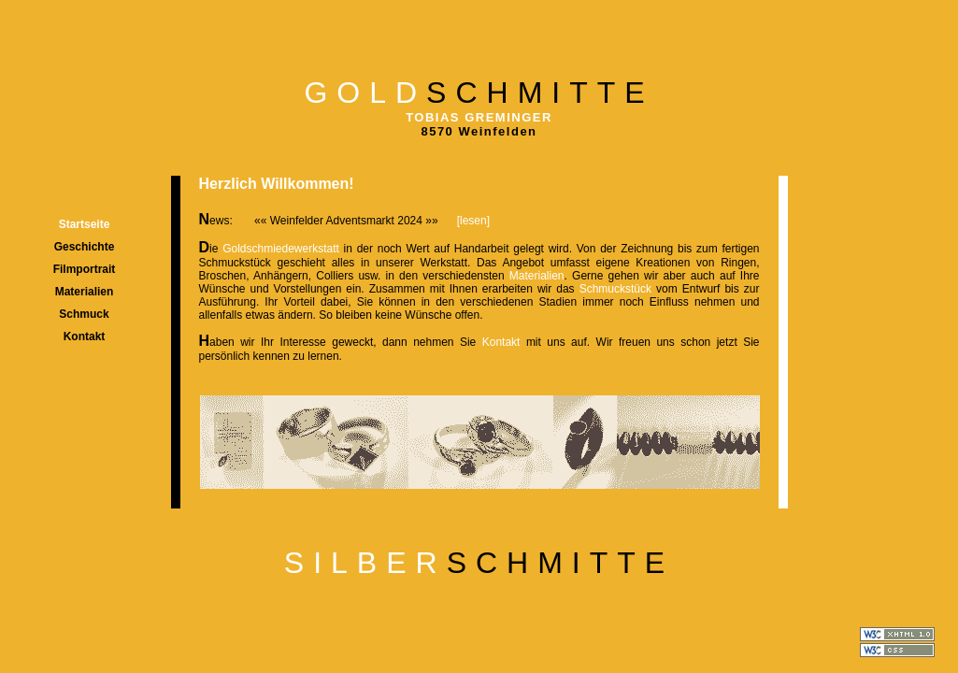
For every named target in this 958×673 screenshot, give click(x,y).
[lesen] (473, 220)
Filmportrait (84, 269)
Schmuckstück (617, 288)
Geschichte (84, 246)
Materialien (84, 291)
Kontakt (85, 336)
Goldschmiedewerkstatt (282, 248)
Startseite (84, 224)
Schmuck (83, 314)
